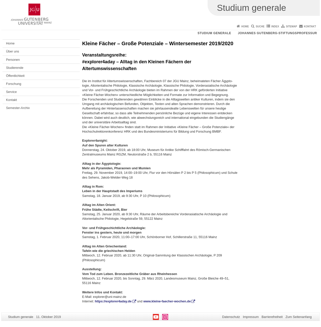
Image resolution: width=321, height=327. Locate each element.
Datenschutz (231, 317)
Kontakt (310, 26)
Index (275, 26)
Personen (13, 60)
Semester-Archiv (18, 108)
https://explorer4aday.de (113, 301)
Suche (260, 26)
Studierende (14, 68)
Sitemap (291, 26)
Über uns (12, 51)
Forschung (13, 84)
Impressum (251, 317)
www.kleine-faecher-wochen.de (167, 301)
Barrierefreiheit (272, 317)
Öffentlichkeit (15, 76)
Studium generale (214, 33)
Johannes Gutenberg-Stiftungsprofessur (277, 33)
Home (245, 26)
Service (11, 92)
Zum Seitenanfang (298, 317)
